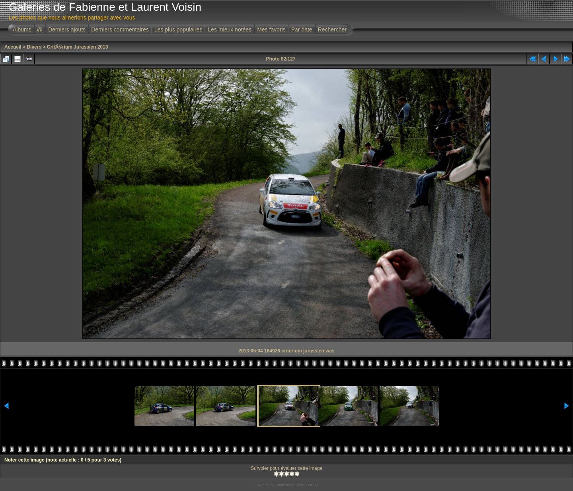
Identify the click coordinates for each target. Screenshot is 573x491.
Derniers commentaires (120, 29)
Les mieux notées (229, 29)
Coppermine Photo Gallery (296, 485)
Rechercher (332, 29)
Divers (34, 47)
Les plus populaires (178, 29)
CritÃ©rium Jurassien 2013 (77, 47)
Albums (22, 29)
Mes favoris (271, 29)
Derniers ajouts (67, 29)
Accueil (12, 47)
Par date (301, 29)
